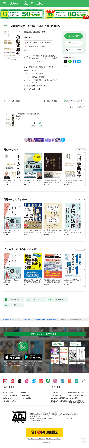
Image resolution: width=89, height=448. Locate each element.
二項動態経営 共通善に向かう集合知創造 (28, 115)
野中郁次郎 (28, 32)
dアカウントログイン (9, 401)
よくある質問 (25, 395)
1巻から (72, 107)
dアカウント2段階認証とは (59, 398)
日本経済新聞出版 (38, 77)
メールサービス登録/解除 (11, 395)
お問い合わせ (7, 398)
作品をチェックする (75, 50)
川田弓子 (50, 67)
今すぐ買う (75, 36)
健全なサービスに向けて (75, 395)
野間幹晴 (36, 32)
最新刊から (81, 107)
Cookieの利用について (75, 398)
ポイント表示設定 (26, 398)
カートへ (75, 43)
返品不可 (26, 50)
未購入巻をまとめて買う (75, 101)
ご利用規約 (54, 392)
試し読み (13, 59)
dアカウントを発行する (36, 439)
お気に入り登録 (51, 101)
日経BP (33, 70)
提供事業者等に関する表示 (76, 392)
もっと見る (79, 149)
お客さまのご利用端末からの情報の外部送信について (76, 402)
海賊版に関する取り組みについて (59, 402)
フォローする (47, 32)
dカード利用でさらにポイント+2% (34, 47)
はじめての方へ (8, 392)
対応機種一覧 (25, 392)
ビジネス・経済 (37, 74)
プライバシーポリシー (58, 395)
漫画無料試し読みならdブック (11, 319)
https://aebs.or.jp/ (37, 420)
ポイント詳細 (45, 42)
